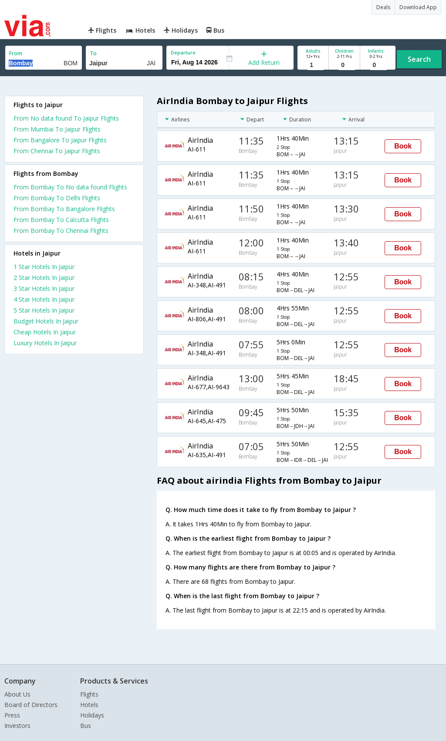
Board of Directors (30, 705)
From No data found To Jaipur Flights (66, 118)
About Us (17, 694)
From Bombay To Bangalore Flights (64, 209)
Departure (183, 52)
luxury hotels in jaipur (45, 343)
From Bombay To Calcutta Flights (61, 220)
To (93, 53)
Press (12, 715)
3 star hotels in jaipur (44, 288)
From (15, 53)
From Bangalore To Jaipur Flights (60, 140)
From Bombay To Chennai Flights (61, 230)
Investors (17, 725)
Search (419, 59)
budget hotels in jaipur (46, 321)
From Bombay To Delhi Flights (57, 198)
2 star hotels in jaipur (44, 277)
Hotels (89, 705)
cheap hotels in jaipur (45, 332)
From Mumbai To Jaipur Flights (57, 129)
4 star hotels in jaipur (44, 299)
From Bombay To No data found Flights (70, 187)
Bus (85, 725)
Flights (89, 694)
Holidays (92, 715)
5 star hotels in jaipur (44, 310)
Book (403, 146)
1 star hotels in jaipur (44, 267)
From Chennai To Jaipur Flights (57, 151)
